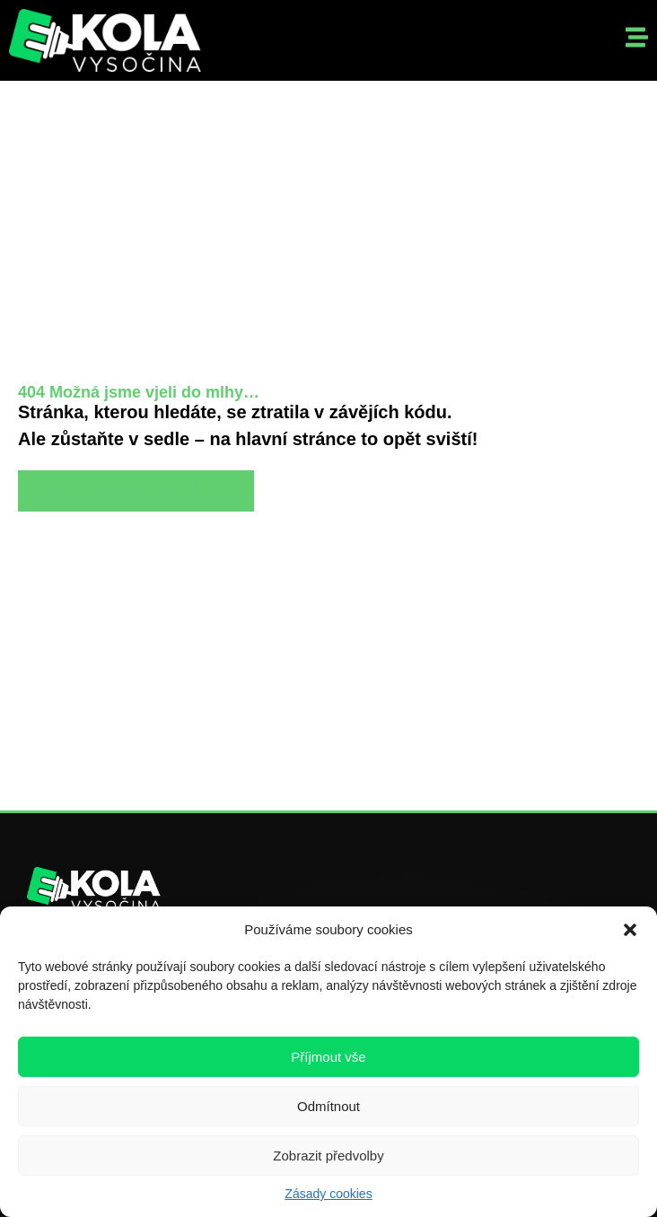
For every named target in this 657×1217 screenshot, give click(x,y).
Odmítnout (328, 1106)
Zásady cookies (328, 1193)
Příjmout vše (328, 1056)
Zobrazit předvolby (328, 1155)
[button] (630, 930)
